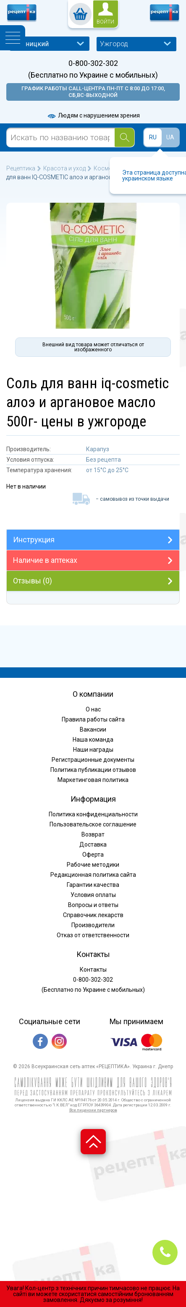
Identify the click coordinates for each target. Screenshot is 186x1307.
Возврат (93, 834)
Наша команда (93, 739)
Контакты (93, 969)
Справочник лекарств (93, 915)
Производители (93, 925)
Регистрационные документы (93, 759)
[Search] (124, 137)
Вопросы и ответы (93, 905)
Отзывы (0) (32, 580)
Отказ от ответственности (93, 935)
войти (105, 22)
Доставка (93, 844)
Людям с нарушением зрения (93, 115)
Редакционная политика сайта (93, 874)
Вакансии (93, 729)
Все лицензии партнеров (93, 1110)
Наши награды (93, 749)
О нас (93, 709)
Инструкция (34, 539)
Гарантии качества (93, 884)
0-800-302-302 (93, 63)
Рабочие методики (93, 864)
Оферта (93, 854)
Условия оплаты (93, 894)
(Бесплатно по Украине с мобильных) (93, 75)
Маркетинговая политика (93, 779)
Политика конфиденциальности (93, 814)
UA (170, 137)
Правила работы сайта (93, 719)
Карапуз (97, 449)
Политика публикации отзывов (93, 769)
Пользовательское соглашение (93, 824)
